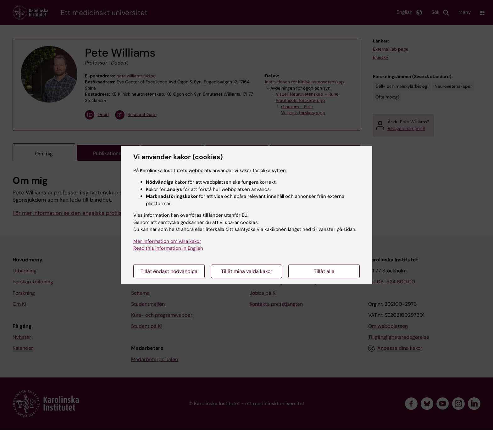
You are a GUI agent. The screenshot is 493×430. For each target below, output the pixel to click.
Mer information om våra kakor (167, 241)
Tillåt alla (324, 271)
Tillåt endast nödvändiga (169, 271)
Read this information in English (168, 248)
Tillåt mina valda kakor (246, 271)
